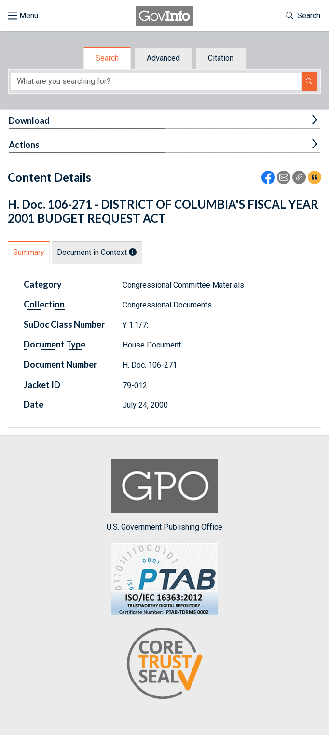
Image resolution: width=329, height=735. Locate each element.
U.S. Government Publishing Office (164, 495)
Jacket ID (42, 384)
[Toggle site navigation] (23, 16)
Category (43, 284)
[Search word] (156, 81)
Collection (44, 304)
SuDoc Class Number (64, 324)
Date (33, 404)
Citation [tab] (220, 58)
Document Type (54, 344)
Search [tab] (107, 58)
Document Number (60, 364)
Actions (24, 144)
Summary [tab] (28, 252)
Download (29, 120)
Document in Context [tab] (97, 252)
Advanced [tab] (163, 58)
